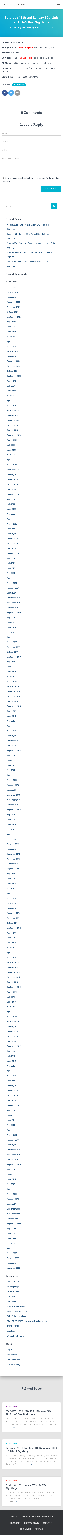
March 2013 (12, 1017)
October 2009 (12, 1219)
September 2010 (14, 1165)
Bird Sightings (19, 84)
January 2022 (12, 534)
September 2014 (14, 928)
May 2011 (11, 1125)
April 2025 (11, 342)
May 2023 (11, 455)
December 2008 (13, 1268)
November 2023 (13, 425)
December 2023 (13, 420)
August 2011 (12, 1110)
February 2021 (13, 588)
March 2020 (12, 642)
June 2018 (11, 716)
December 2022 (13, 479)
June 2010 (11, 1179)
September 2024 (14, 376)
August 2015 (12, 874)
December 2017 (13, 741)
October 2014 (12, 923)
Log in (9, 1350)
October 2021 (12, 548)
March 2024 (12, 406)
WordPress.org (13, 1365)
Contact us (48, 1523)
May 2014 (11, 948)
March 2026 (12, 287)
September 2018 (14, 706)
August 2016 (12, 815)
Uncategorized (13, 1331)
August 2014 (12, 933)
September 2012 (14, 1046)
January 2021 (12, 593)
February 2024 (13, 411)
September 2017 (14, 751)
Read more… (11, 1427)
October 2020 (12, 608)
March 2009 (12, 1253)
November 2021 (13, 544)
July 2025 (11, 327)
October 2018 (12, 701)
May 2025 (11, 337)
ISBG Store (11, 1301)
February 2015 (13, 903)
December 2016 (13, 795)
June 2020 (11, 627)
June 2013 (11, 1002)
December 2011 (13, 1091)
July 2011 (11, 1115)
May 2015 (11, 888)
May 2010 (11, 1184)
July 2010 (11, 1174)
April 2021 (11, 578)
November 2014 (13, 918)
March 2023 (12, 465)
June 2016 (11, 824)
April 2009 (11, 1248)
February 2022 (13, 529)
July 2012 (11, 1056)
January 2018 (12, 736)
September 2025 (14, 317)
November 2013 (13, 977)
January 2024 (12, 415)
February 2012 (13, 1081)
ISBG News (11, 1297)
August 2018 (12, 711)
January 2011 (12, 1145)
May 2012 (11, 1066)
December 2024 (13, 361)
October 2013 (12, 982)
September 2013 (14, 987)
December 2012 (13, 1031)
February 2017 (13, 785)
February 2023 (13, 470)
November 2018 (13, 696)
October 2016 (12, 805)
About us (14, 1517)
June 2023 (11, 450)
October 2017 (12, 746)
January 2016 (12, 849)
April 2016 (11, 834)
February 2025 (13, 351)
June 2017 (11, 765)
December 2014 (13, 913)
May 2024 (11, 396)
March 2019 (12, 682)
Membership (15, 1523)
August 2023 (12, 440)
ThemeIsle (40, 1529)
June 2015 (11, 884)
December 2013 (13, 972)
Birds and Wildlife (31, 1523)
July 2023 (11, 445)
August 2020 (12, 618)
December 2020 (13, 598)
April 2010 (11, 1189)
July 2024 (11, 386)
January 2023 (12, 475)
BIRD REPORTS (13, 1282)
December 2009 (13, 1209)
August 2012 (12, 1051)
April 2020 (11, 637)
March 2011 (12, 1135)
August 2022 (12, 499)
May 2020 (11, 632)
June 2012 (11, 1061)
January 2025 (12, 356)
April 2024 (11, 401)
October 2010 (12, 1160)
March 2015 (12, 898)
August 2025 (12, 322)
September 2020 (14, 613)
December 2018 (13, 691)
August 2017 (12, 755)
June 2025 (11, 332)
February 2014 (13, 962)
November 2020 (13, 603)
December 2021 (13, 539)
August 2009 (12, 1229)
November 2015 (13, 859)
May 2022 (11, 514)
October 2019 (12, 652)
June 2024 (11, 391)
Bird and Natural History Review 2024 (37, 1517)
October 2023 (12, 430)
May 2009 (11, 1243)
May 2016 (11, 829)
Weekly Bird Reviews (15, 1336)
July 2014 (11, 938)
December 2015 (13, 854)
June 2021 (11, 568)
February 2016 (13, 844)
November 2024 (13, 366)
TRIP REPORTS (13, 1326)
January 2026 (12, 297)
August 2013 (12, 992)
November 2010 (13, 1155)
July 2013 (11, 997)
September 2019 (14, 657)
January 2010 (12, 1204)
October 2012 (12, 1041)
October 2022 (12, 489)
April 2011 (11, 1130)
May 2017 (11, 770)
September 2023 (14, 435)
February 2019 (13, 686)
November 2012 (13, 1036)
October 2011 (12, 1100)
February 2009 (13, 1258)
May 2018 (11, 721)
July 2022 (11, 504)
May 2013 (11, 1007)
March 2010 (12, 1194)
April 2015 (11, 893)
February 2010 (13, 1199)
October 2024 (12, 371)
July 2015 (11, 879)
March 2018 (12, 731)
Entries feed (12, 1355)
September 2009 (14, 1224)
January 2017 (12, 790)
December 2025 (13, 302)
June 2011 (11, 1120)
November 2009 (13, 1214)
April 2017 (11, 775)
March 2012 (12, 1076)
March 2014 (12, 958)
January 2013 (12, 1027)
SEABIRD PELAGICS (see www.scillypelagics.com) (28, 1321)
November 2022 (13, 484)
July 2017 (11, 760)
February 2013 (13, 1022)
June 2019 (11, 672)
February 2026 (13, 292)
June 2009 (11, 1238)
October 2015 (12, 864)
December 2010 (13, 1150)
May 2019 (11, 677)
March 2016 (12, 839)
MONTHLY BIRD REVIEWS (17, 1306)
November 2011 (13, 1095)
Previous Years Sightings (17, 1311)
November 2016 (13, 800)
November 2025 (13, 307)
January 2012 (12, 1086)
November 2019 (13, 647)
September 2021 (14, 553)
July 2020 (11, 622)
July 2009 (11, 1233)
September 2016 (14, 810)
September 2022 (14, 494)
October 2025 (12, 312)
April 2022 (11, 519)
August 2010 (12, 1169)
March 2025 (12, 346)
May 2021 (11, 573)
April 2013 (11, 1012)
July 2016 (11, 820)
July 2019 (11, 667)
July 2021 (11, 563)
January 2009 (12, 1263)
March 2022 (12, 524)
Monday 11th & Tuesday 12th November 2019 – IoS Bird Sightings (29, 1412)
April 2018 (11, 726)
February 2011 (13, 1140)
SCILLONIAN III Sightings (17, 1316)
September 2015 (14, 869)
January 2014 (12, 967)
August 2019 (12, 662)
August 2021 (12, 558)
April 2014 (11, 953)
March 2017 (12, 780)
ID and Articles (13, 1292)
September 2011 (14, 1105)
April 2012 (11, 1071)
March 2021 (12, 583)
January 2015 (12, 908)
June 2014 (11, 943)
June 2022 (11, 509)
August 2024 (12, 381)
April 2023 (11, 460)
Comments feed (13, 1360)
